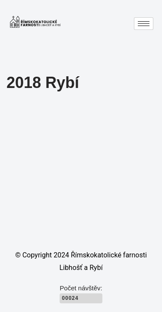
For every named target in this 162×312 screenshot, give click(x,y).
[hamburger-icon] (143, 23)
